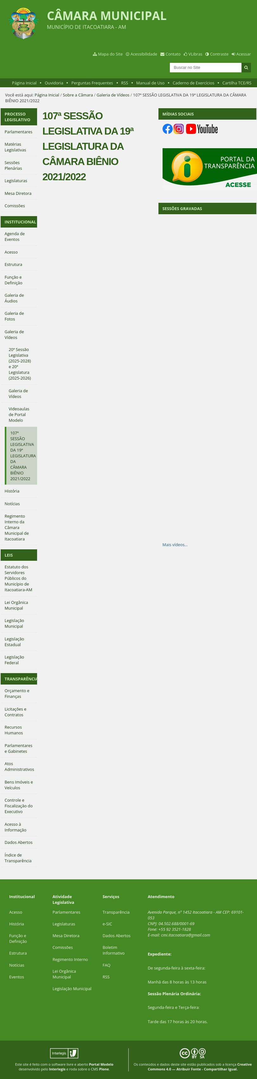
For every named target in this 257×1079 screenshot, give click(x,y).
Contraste (219, 54)
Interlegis (57, 1069)
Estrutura (18, 953)
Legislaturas (64, 924)
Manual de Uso (150, 83)
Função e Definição (18, 938)
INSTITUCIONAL (20, 222)
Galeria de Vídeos (113, 95)
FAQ (107, 965)
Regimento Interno (70, 959)
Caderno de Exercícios (193, 83)
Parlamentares (66, 912)
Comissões (63, 947)
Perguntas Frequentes (92, 83)
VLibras (195, 54)
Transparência (116, 912)
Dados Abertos (117, 935)
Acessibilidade (144, 54)
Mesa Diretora (66, 935)
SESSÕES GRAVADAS (182, 208)
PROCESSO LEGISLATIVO (17, 116)
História (16, 924)
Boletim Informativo (114, 950)
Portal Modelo (101, 1064)
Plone (104, 1069)
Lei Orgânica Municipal (64, 974)
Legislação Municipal (72, 988)
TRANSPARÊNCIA (21, 679)
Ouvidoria (54, 83)
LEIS (9, 555)
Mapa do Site (110, 54)
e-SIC (107, 924)
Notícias (16, 965)
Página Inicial (24, 83)
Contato (173, 54)
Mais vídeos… (175, 544)
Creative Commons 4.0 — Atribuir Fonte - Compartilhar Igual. (200, 1066)
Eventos (16, 977)
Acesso (15, 912)
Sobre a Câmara (78, 95)
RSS (124, 83)
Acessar (243, 54)
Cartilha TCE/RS (237, 83)
